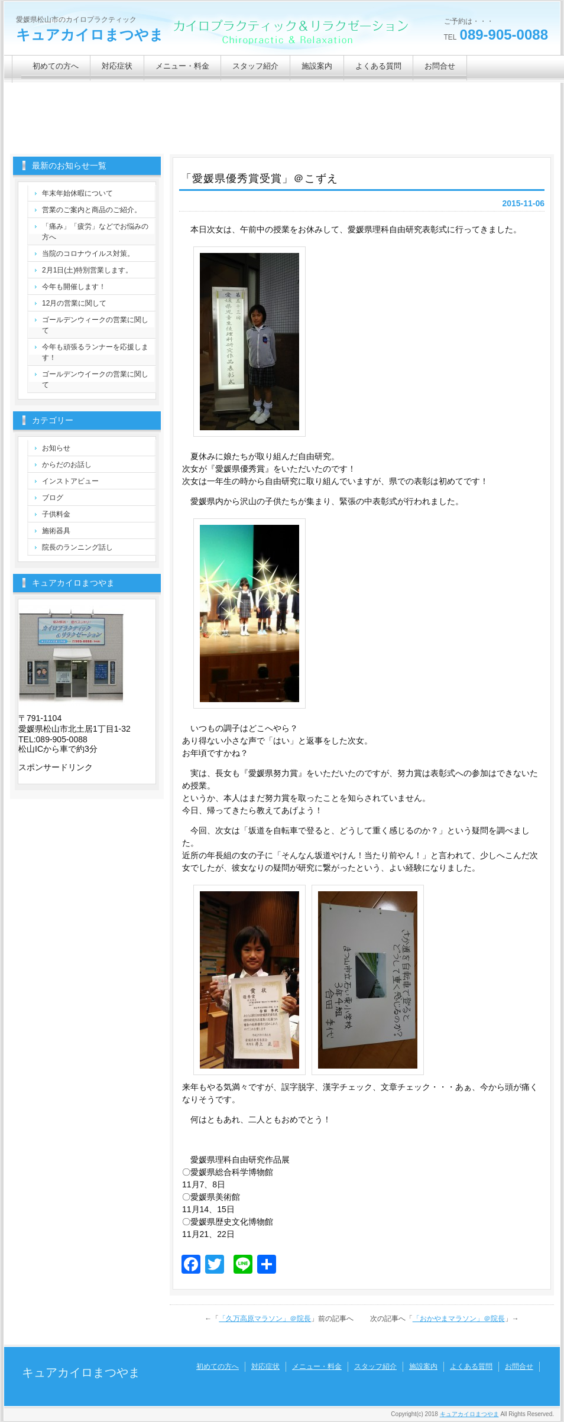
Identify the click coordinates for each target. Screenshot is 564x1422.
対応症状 (117, 65)
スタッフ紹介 (255, 65)
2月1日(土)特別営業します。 (87, 270)
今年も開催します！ (74, 287)
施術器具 (56, 531)
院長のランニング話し (77, 547)
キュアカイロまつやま (90, 35)
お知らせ (56, 448)
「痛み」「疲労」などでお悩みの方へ (95, 231)
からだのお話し (67, 464)
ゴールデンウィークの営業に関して (95, 325)
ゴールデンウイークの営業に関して (95, 379)
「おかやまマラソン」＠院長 (459, 1318)
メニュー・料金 (182, 65)
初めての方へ (56, 65)
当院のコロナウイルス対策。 (88, 253)
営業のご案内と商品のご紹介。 (91, 210)
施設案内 (317, 65)
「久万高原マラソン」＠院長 (265, 1318)
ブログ (52, 498)
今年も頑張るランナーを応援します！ (95, 352)
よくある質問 (378, 65)
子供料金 (56, 514)
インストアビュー (70, 481)
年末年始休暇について (77, 193)
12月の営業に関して (74, 303)
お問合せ (439, 65)
